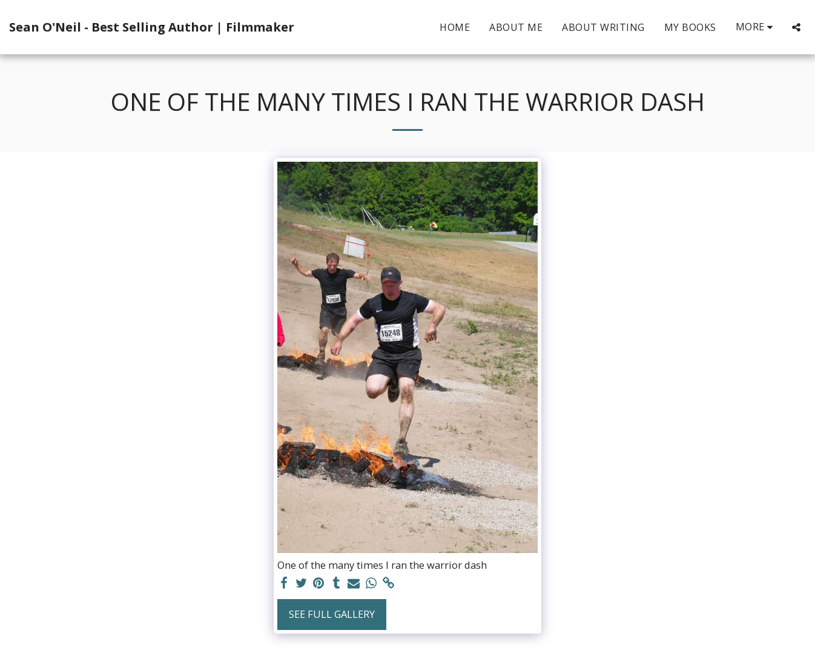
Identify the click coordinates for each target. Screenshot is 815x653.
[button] (796, 27)
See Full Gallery (332, 614)
